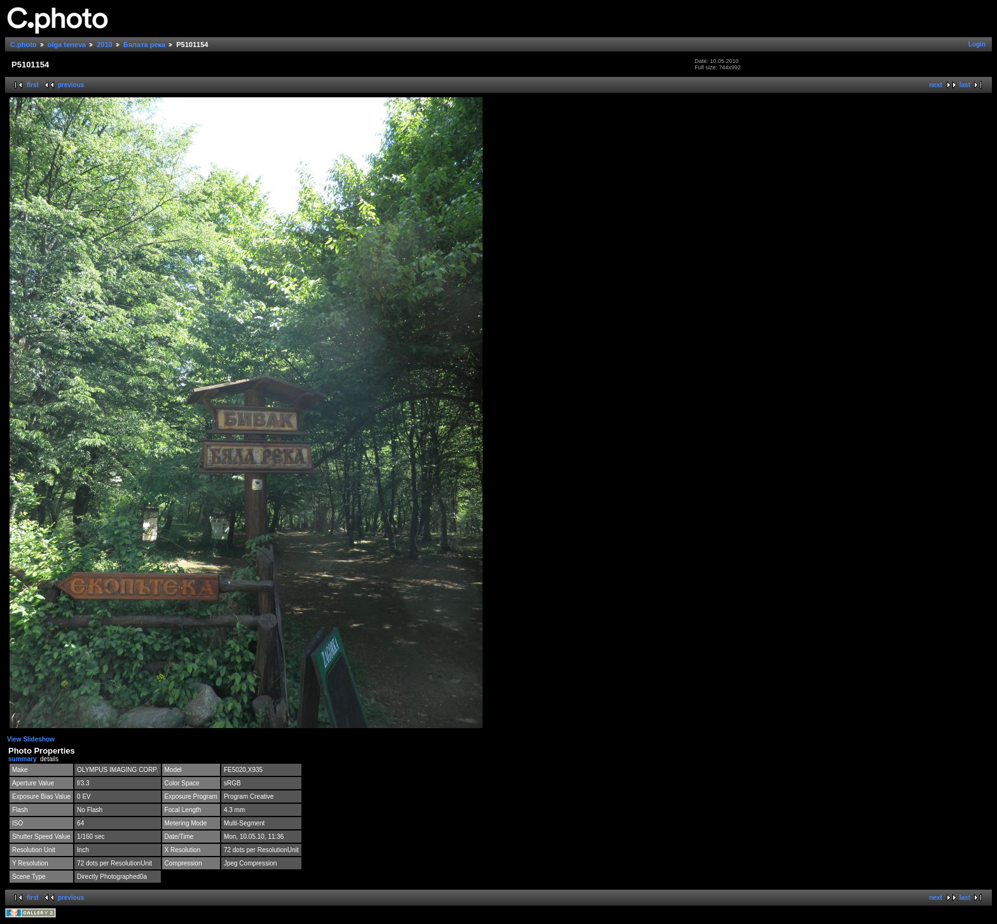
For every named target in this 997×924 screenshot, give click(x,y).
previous (71, 84)
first (33, 84)
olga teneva (67, 44)
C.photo (23, 44)
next (935, 84)
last (964, 84)
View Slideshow (31, 739)
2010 (104, 44)
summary (22, 758)
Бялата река (144, 44)
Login (977, 44)
